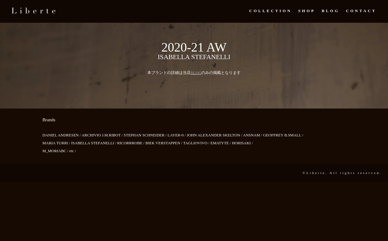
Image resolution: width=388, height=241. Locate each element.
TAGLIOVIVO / (196, 143)
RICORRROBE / (131, 143)
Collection (270, 10)
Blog (330, 10)
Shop (306, 10)
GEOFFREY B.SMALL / (283, 135)
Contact (361, 10)
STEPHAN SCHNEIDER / (146, 135)
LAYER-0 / (177, 135)
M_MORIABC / (55, 151)
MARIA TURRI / (56, 143)
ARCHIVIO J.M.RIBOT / (103, 135)
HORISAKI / (242, 143)
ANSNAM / (253, 135)
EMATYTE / (221, 143)
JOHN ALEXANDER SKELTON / (215, 135)
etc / (72, 151)
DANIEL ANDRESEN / (62, 135)
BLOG (196, 72)
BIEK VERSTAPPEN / (164, 143)
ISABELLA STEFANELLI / (94, 143)
